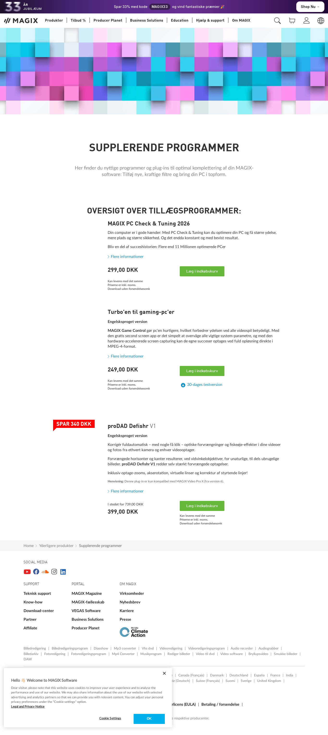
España (259, 675)
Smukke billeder (286, 654)
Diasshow (101, 648)
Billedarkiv (31, 654)
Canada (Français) (191, 675)
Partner (30, 619)
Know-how (33, 602)
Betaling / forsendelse (220, 704)
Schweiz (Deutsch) (176, 681)
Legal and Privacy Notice (27, 706)
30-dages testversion (204, 385)
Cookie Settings (110, 718)
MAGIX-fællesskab (88, 602)
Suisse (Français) (208, 681)
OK (149, 718)
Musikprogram (151, 654)
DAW (28, 659)
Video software (232, 654)
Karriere (127, 611)
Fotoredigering (55, 654)
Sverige (246, 681)
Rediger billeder (179, 654)
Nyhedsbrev (130, 602)
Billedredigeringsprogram (70, 648)
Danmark (217, 675)
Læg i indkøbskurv (202, 271)
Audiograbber (269, 648)
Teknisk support (37, 593)
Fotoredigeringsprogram (89, 654)
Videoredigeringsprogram (207, 648)
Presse (125, 619)
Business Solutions (88, 619)
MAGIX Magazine (87, 593)
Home (29, 546)
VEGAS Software (86, 611)
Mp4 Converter (124, 654)
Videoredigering (171, 648)
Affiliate (30, 628)
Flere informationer (127, 257)
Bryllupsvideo (258, 654)
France (275, 675)
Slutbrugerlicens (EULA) (175, 704)
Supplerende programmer (100, 546)
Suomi (230, 681)
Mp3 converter (125, 648)
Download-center (39, 611)
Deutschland (238, 675)
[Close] (164, 673)
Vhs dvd (148, 648)
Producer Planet (85, 628)
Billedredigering (35, 648)
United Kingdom (269, 681)
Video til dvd (206, 654)
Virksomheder (132, 593)
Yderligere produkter (56, 546)
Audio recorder (242, 648)
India (289, 675)
